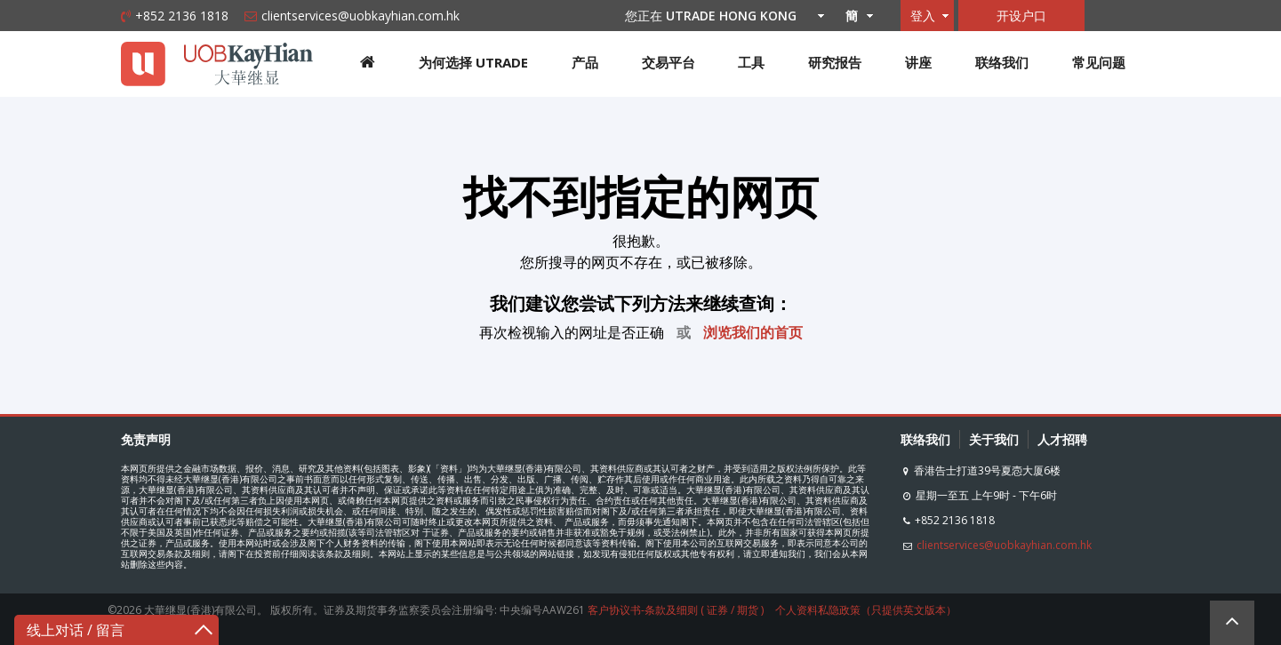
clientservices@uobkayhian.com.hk (360, 15)
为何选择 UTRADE (473, 62)
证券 (717, 609)
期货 (747, 609)
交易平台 (668, 62)
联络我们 (1002, 62)
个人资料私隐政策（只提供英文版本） (866, 609)
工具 (751, 62)
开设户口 (1021, 15)
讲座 (918, 62)
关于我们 (994, 439)
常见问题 (1098, 62)
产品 (585, 62)
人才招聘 (1062, 439)
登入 (922, 15)
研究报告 (834, 62)
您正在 (720, 15)
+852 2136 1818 (181, 15)
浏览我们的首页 (753, 332)
